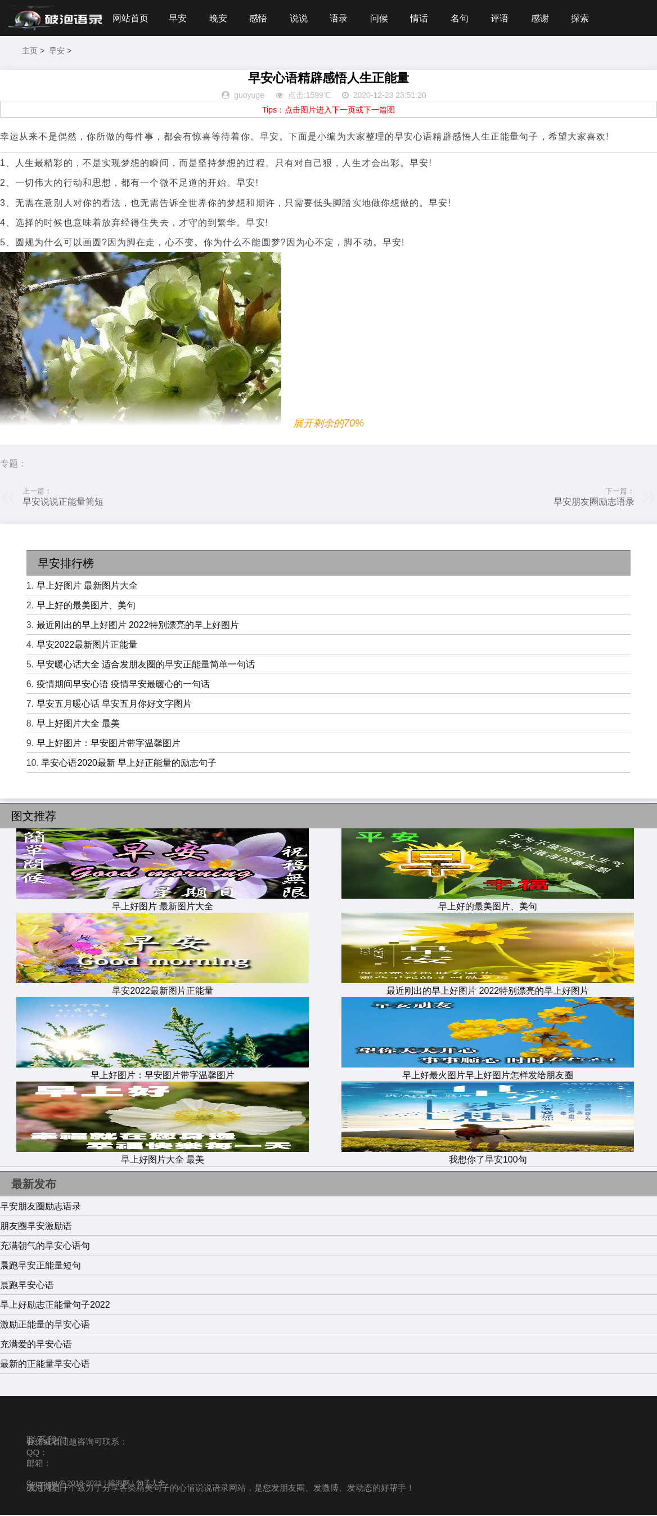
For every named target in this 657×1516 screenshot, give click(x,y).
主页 (30, 51)
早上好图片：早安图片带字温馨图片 (109, 744)
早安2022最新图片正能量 (87, 646)
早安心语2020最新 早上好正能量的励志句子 (129, 764)
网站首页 (130, 18)
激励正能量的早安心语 (45, 1325)
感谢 (546, 18)
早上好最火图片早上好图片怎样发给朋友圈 (487, 1071)
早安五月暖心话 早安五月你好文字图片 (114, 705)
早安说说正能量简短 (63, 503)
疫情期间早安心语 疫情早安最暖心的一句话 (123, 685)
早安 (178, 18)
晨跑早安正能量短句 (40, 1266)
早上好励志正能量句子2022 (55, 1306)
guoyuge (249, 96)
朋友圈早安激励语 (36, 1227)
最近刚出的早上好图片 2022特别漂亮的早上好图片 (138, 626)
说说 (301, 18)
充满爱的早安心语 (36, 1345)
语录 (341, 18)
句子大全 (150, 1484)
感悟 (260, 18)
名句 (464, 18)
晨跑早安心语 (27, 1286)
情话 (423, 18)
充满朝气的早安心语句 (45, 1247)
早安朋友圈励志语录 (594, 503)
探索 (586, 18)
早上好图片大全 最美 (78, 724)
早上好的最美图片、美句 (86, 606)
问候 (383, 18)
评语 (505, 18)
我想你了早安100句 (487, 1155)
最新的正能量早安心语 (45, 1365)
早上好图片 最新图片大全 (87, 586)
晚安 (219, 18)
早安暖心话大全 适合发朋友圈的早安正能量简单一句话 (146, 665)
